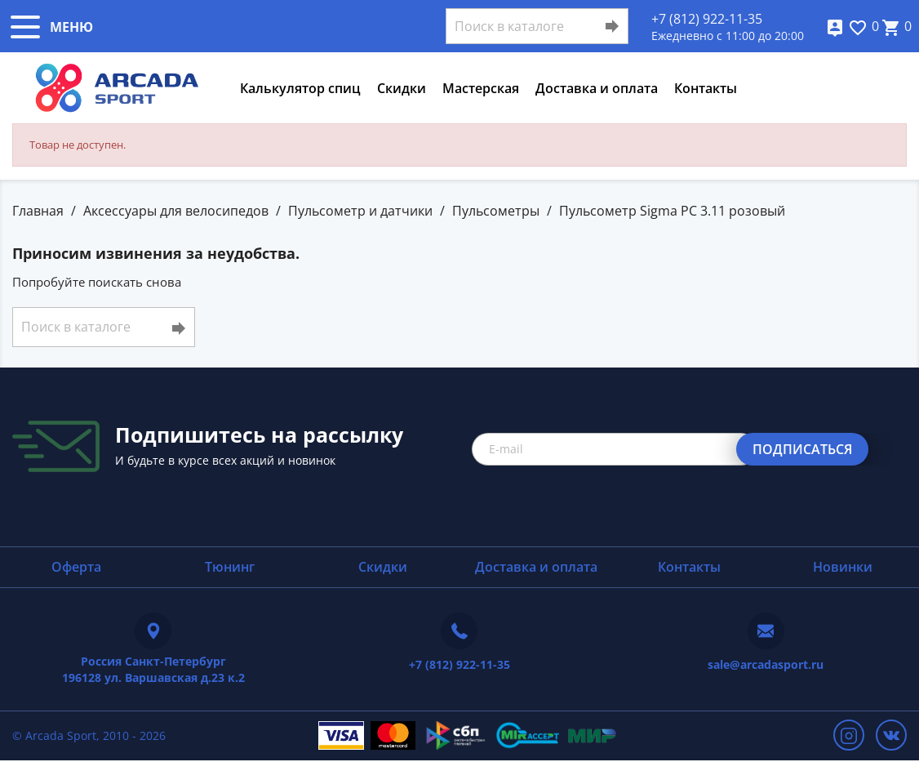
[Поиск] (537, 26)
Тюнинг (230, 567)
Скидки (401, 88)
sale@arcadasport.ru (766, 664)
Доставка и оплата (596, 88)
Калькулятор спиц (300, 88)
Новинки (842, 567)
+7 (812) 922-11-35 (706, 19)
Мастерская (480, 88)
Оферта (76, 567)
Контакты (705, 88)
